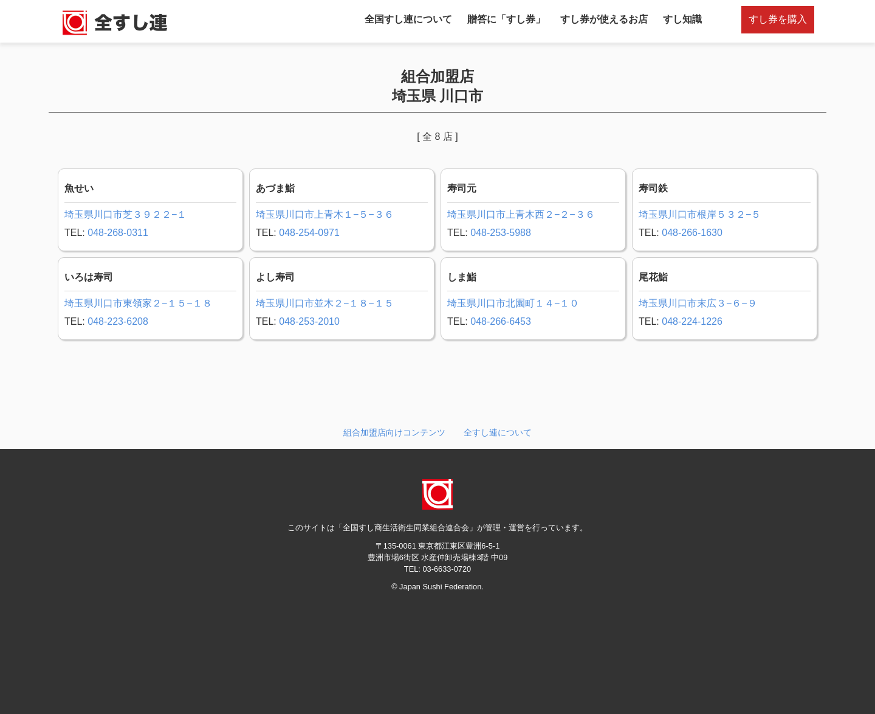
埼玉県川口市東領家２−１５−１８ (138, 303)
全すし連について (498, 432)
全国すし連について (408, 19)
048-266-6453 (500, 321)
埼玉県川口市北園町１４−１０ (513, 303)
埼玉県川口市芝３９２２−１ (125, 214)
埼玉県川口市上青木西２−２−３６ (521, 214)
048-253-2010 (309, 321)
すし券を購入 (778, 19)
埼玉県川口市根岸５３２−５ (700, 214)
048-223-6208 (118, 321)
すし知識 (682, 19)
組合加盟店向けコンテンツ (394, 432)
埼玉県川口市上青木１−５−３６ (325, 214)
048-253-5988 (500, 232)
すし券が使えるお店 (604, 19)
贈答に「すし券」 (506, 19)
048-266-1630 (692, 232)
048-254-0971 (309, 232)
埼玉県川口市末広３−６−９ (698, 303)
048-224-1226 (692, 321)
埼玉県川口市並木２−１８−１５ (325, 303)
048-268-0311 (118, 232)
